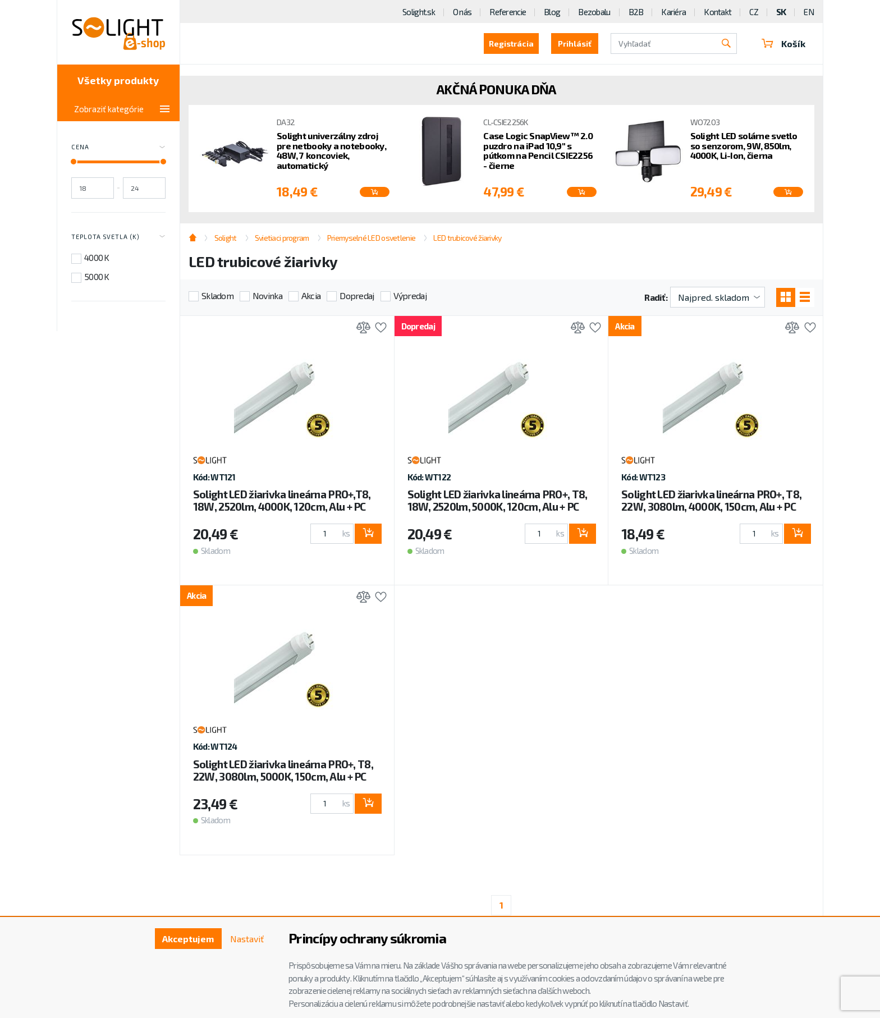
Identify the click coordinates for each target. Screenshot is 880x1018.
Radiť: (655, 297)
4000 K (96, 258)
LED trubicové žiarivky (467, 237)
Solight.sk (418, 12)
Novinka (267, 295)
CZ (753, 12)
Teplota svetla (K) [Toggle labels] (118, 236)
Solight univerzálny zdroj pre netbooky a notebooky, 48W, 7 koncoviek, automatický (331, 150)
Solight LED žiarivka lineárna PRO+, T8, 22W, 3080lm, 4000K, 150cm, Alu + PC (711, 500)
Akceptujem (188, 938)
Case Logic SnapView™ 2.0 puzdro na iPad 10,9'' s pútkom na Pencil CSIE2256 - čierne (538, 150)
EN (809, 12)
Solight (225, 237)
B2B (636, 12)
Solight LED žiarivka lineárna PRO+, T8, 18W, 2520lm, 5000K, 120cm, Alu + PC (497, 500)
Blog (552, 12)
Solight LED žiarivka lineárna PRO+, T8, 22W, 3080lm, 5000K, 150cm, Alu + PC (283, 770)
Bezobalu (594, 12)
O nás (462, 12)
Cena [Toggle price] (118, 147)
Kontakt (717, 12)
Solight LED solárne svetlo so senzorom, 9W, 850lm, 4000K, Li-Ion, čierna (743, 145)
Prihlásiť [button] (575, 43)
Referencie (507, 12)
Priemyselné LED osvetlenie (371, 237)
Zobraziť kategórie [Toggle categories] (121, 109)
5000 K (96, 277)
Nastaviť (247, 938)
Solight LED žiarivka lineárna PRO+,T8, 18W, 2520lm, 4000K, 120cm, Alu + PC (282, 500)
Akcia (310, 295)
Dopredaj (357, 295)
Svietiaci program (282, 237)
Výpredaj (410, 295)
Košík (783, 43)
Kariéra (673, 12)
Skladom (217, 295)
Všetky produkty (118, 80)
